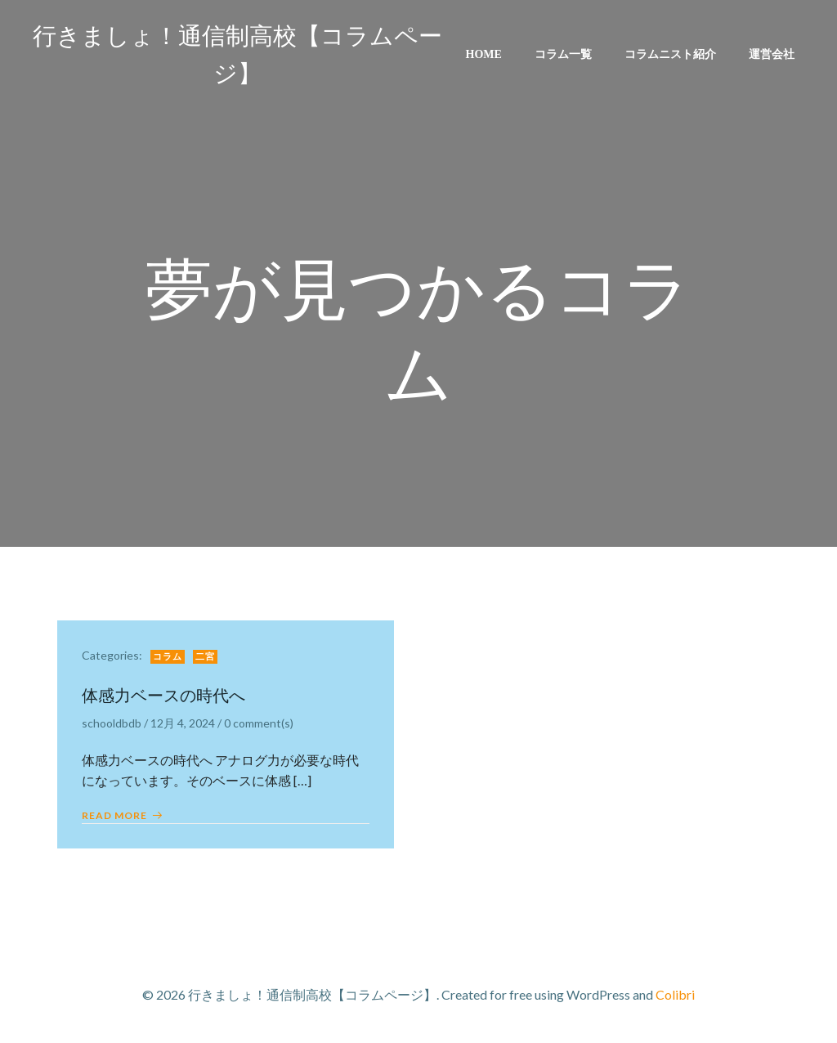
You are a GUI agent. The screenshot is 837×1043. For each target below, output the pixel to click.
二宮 (205, 656)
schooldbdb (111, 723)
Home (484, 54)
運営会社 (771, 54)
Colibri (675, 994)
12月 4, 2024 (182, 723)
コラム (167, 656)
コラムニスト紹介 (670, 54)
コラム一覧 (563, 54)
